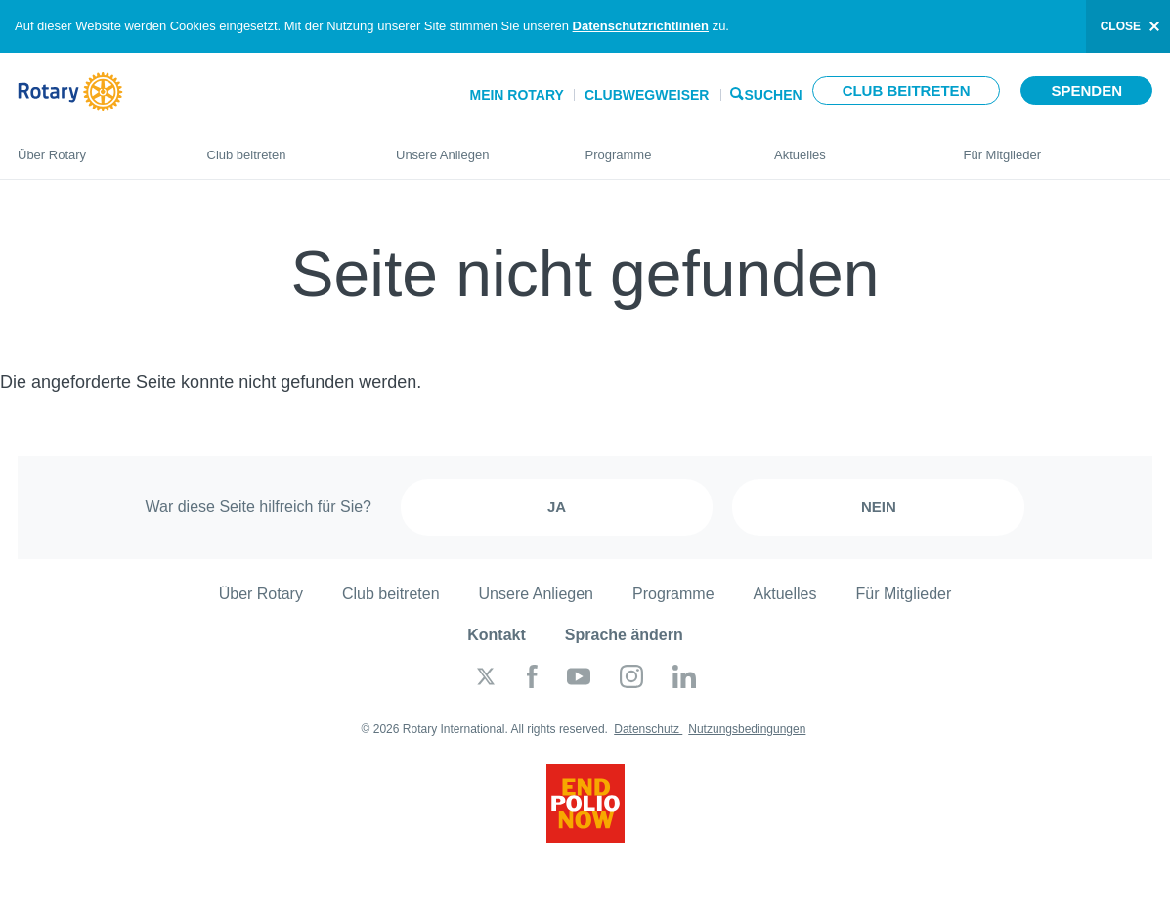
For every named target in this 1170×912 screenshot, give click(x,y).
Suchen (773, 93)
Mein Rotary (516, 95)
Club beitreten (907, 90)
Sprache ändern (624, 635)
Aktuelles (849, 146)
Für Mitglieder (1058, 146)
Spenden (1086, 90)
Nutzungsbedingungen (746, 729)
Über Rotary (93, 146)
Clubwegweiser (647, 95)
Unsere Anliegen (471, 146)
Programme (660, 146)
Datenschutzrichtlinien (641, 26)
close (1121, 26)
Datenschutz (648, 729)
